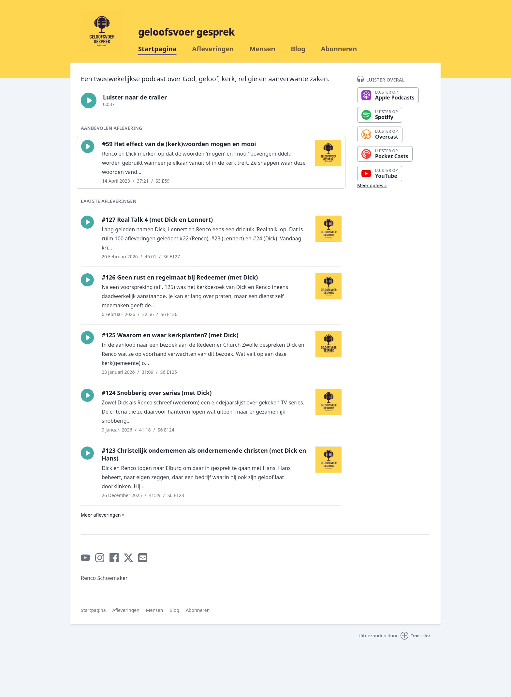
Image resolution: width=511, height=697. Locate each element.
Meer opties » (372, 185)
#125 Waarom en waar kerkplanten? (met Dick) (170, 335)
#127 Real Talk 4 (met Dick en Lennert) (157, 219)
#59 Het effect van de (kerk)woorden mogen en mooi (179, 144)
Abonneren (339, 49)
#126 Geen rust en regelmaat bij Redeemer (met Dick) (180, 277)
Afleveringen (213, 49)
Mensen (262, 49)
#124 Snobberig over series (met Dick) (157, 393)
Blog (298, 49)
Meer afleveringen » (102, 515)
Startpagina (157, 49)
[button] (88, 100)
